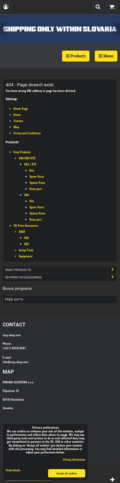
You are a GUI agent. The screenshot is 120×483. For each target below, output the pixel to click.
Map (16, 127)
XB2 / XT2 (30, 164)
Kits (31, 170)
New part (35, 189)
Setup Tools (26, 250)
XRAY (22, 232)
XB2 (26, 244)
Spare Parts (36, 176)
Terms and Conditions (27, 133)
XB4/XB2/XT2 (27, 158)
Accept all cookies (67, 473)
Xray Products (22, 152)
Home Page (21, 109)
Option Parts (37, 183)
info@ (6, 362)
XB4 (26, 195)
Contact (18, 121)
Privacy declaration (74, 459)
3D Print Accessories (26, 226)
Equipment (25, 256)
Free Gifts (14, 299)
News (17, 115)
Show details (13, 470)
